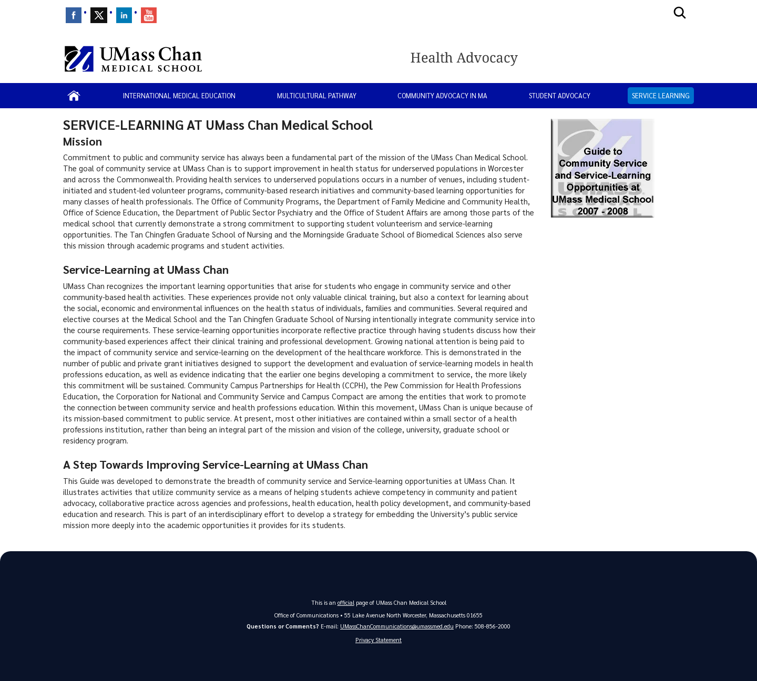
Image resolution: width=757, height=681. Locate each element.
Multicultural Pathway (316, 95)
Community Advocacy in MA (442, 95)
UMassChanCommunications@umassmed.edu (397, 626)
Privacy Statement (378, 640)
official (345, 602)
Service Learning (661, 95)
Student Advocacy (559, 95)
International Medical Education (179, 95)
